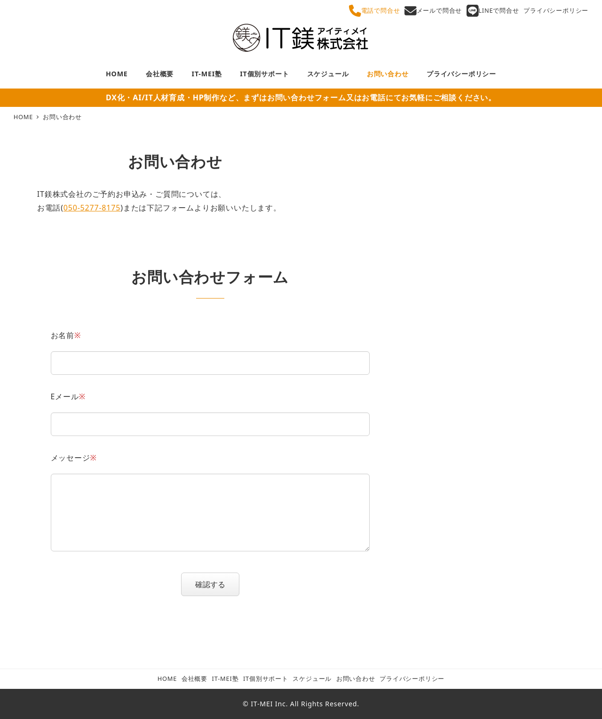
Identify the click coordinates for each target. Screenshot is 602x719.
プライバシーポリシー (555, 10)
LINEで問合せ (493, 11)
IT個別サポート (265, 678)
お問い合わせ (355, 678)
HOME (167, 678)
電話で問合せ (374, 11)
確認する (216, 584)
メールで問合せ (433, 11)
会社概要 (194, 678)
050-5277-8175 (91, 207)
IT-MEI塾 (225, 678)
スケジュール (312, 678)
